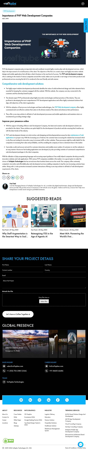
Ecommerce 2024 (29, 417)
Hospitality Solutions (51, 423)
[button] (83, 3)
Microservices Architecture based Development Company (74, 435)
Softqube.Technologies (15, 382)
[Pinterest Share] (22, 177)
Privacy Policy (82, 448)
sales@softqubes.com (15, 366)
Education (47, 417)
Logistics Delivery (50, 414)
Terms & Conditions (70, 448)
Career (4, 420)
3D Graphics (28, 414)
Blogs (15, 423)
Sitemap (16, 426)
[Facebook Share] (4, 177)
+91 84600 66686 (56, 371)
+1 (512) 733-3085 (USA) (17, 371)
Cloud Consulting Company (73, 424)
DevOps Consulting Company (74, 427)
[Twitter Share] (8, 177)
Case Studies (17, 414)
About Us (5, 414)
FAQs (15, 417)
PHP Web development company (65, 107)
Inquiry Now (86, 25)
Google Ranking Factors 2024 (33, 420)
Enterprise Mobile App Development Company (72, 431)
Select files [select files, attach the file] (44, 301)
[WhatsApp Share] (17, 177)
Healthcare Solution (50, 426)
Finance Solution (49, 420)
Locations (5, 423)
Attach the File (7, 291)
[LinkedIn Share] (13, 177)
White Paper (17, 420)
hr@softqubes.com (56, 366)
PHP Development (9, 11)
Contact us (5, 417)
